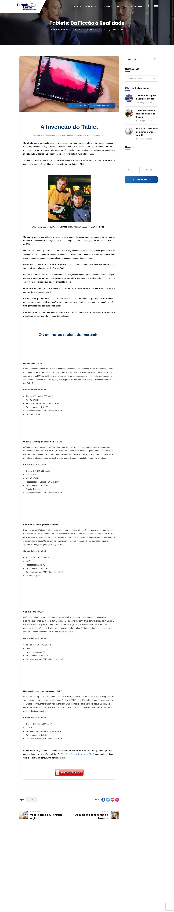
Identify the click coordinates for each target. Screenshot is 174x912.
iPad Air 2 (29, 617)
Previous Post (35, 811)
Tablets (31, 800)
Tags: (21, 800)
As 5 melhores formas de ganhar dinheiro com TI (147, 131)
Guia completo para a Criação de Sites (146, 97)
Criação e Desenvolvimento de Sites (77, 754)
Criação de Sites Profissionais (64, 29)
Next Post (105, 811)
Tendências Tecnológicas (102, 105)
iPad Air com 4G (67, 632)
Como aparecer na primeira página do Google (145, 113)
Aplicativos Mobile (86, 29)
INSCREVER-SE (141, 179)
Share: (96, 800)
